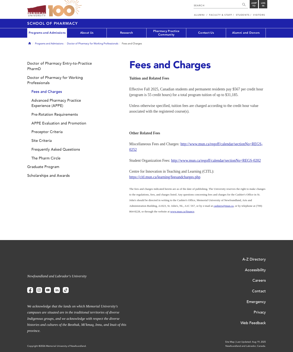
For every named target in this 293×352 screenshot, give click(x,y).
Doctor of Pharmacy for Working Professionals (92, 43)
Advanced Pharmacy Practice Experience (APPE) (56, 103)
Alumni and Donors (246, 33)
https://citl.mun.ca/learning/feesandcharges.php (164, 177)
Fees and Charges (46, 91)
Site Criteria (41, 140)
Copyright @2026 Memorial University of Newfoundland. (56, 346)
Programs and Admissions (47, 33)
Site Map (230, 341)
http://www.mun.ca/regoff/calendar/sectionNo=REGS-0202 (216, 160)
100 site (65, 8)
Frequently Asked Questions (55, 149)
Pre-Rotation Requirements (54, 114)
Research (126, 33)
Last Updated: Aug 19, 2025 (251, 341)
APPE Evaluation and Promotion (58, 123)
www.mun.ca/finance (182, 211)
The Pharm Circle (45, 158)
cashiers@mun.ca (223, 205)
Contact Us (206, 33)
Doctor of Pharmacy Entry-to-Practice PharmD (59, 66)
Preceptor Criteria (47, 132)
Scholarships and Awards (48, 175)
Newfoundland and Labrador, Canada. (245, 346)
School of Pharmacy (52, 23)
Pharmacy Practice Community (166, 32)
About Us (86, 33)
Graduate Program (43, 166)
